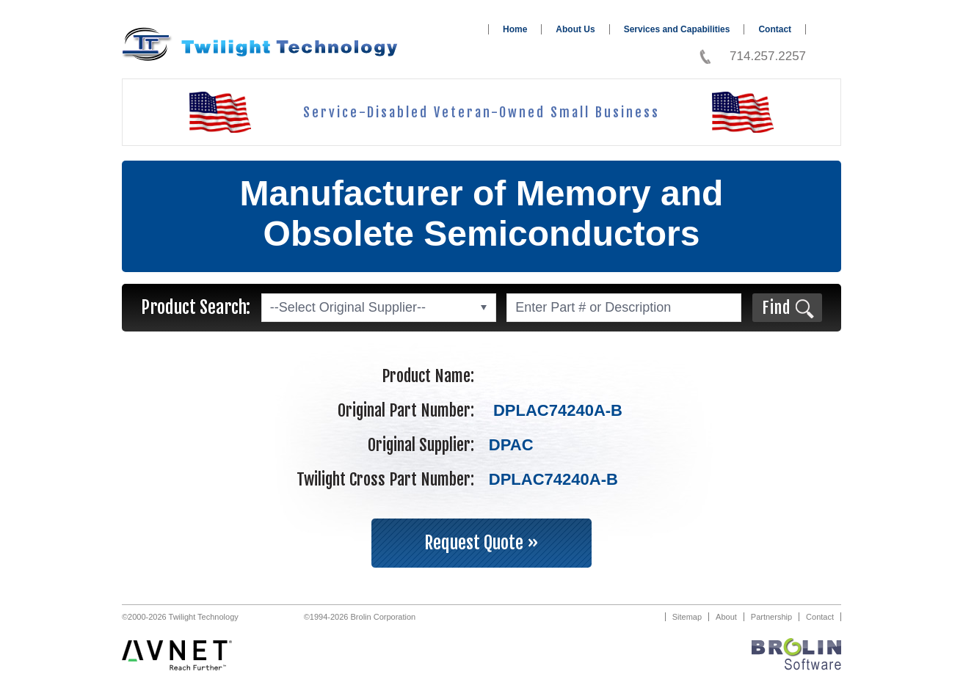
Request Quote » (481, 543)
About (726, 616)
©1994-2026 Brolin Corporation (359, 616)
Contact (774, 29)
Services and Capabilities (677, 29)
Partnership (771, 616)
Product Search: (195, 307)
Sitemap (687, 616)
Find (776, 308)
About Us (575, 29)
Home (515, 29)
